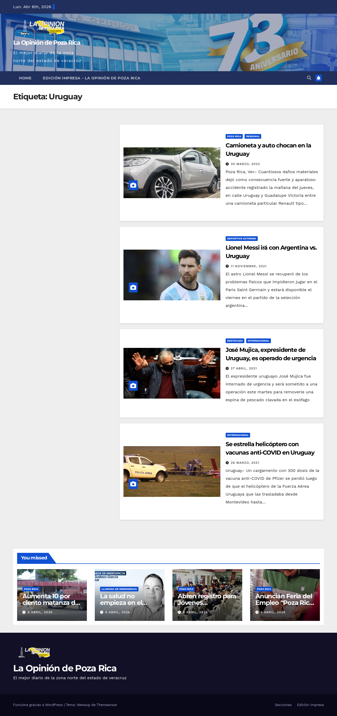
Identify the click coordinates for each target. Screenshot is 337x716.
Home (25, 78)
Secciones (283, 705)
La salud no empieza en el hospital (121, 602)
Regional (253, 136)
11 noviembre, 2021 (249, 266)
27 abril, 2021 (244, 368)
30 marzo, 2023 (245, 164)
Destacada (235, 340)
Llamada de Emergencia (119, 589)
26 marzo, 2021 (245, 463)
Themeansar (107, 705)
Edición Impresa (310, 705)
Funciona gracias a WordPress (38, 705)
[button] (309, 77)
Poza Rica (234, 136)
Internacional (258, 340)
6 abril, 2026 (40, 612)
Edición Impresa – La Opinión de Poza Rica (92, 78)
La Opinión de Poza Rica (46, 42)
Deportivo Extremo (241, 238)
